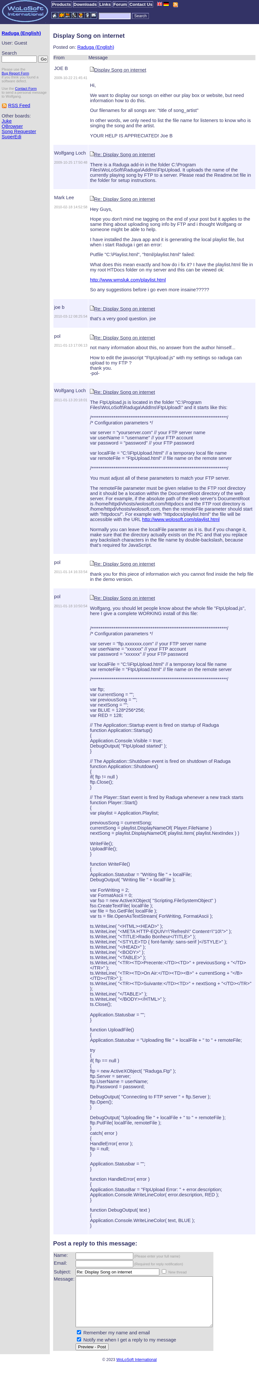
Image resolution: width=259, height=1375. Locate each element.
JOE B (61, 68)
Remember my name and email (116, 1342)
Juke (7, 121)
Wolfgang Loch (70, 153)
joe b (59, 307)
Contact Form (26, 88)
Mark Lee (64, 197)
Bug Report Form (15, 73)
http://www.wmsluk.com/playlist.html (128, 279)
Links (105, 4)
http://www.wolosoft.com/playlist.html (181, 519)
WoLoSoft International (136, 1369)
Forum (120, 4)
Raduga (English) (21, 33)
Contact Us (140, 4)
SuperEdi (11, 136)
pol (57, 336)
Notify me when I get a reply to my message (129, 1349)
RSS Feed (19, 105)
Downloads (85, 4)
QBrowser (12, 126)
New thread (177, 1272)
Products (61, 4)
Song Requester (19, 131)
